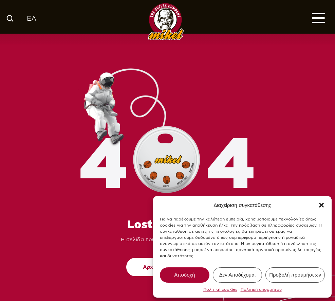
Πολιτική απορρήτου (261, 289)
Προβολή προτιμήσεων (295, 275)
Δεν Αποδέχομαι (237, 275)
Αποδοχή (184, 275)
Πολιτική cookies (220, 289)
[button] (321, 205)
